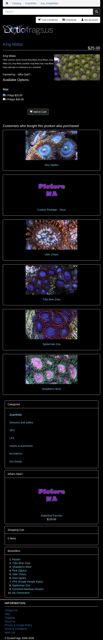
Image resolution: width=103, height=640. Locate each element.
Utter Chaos (52, 254)
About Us (10, 621)
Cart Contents (47, 19)
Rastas (16, 559)
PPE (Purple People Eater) (27, 581)
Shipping (10, 617)
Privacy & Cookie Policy (18, 625)
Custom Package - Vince (51, 209)
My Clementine (20, 592)
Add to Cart (38, 111)
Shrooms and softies (21, 422)
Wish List (10, 632)
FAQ (7, 614)
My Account (89, 19)
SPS (12, 430)
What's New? (15, 473)
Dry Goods (15, 461)
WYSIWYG (15, 453)
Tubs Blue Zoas (51, 299)
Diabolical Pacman (51, 515)
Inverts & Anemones (21, 445)
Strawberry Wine (51, 388)
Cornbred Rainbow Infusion (28, 589)
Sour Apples (51, 164)
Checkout (69, 19)
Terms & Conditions (16, 628)
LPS (11, 438)
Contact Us (11, 610)
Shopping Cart (16, 529)
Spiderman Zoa (51, 344)
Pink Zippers (19, 570)
